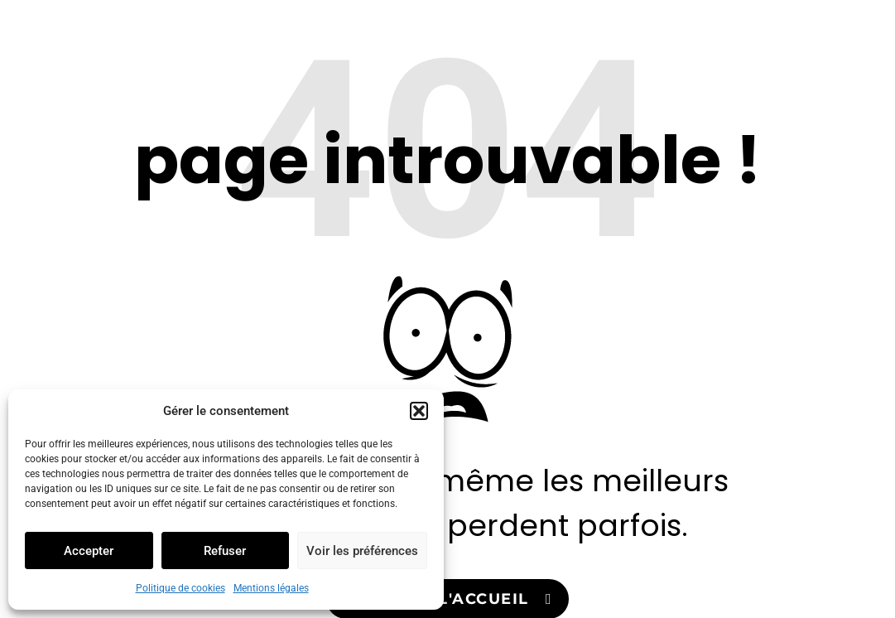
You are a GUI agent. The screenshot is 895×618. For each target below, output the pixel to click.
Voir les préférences (362, 550)
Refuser (225, 550)
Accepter (88, 550)
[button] (419, 411)
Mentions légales (271, 588)
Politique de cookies (180, 588)
